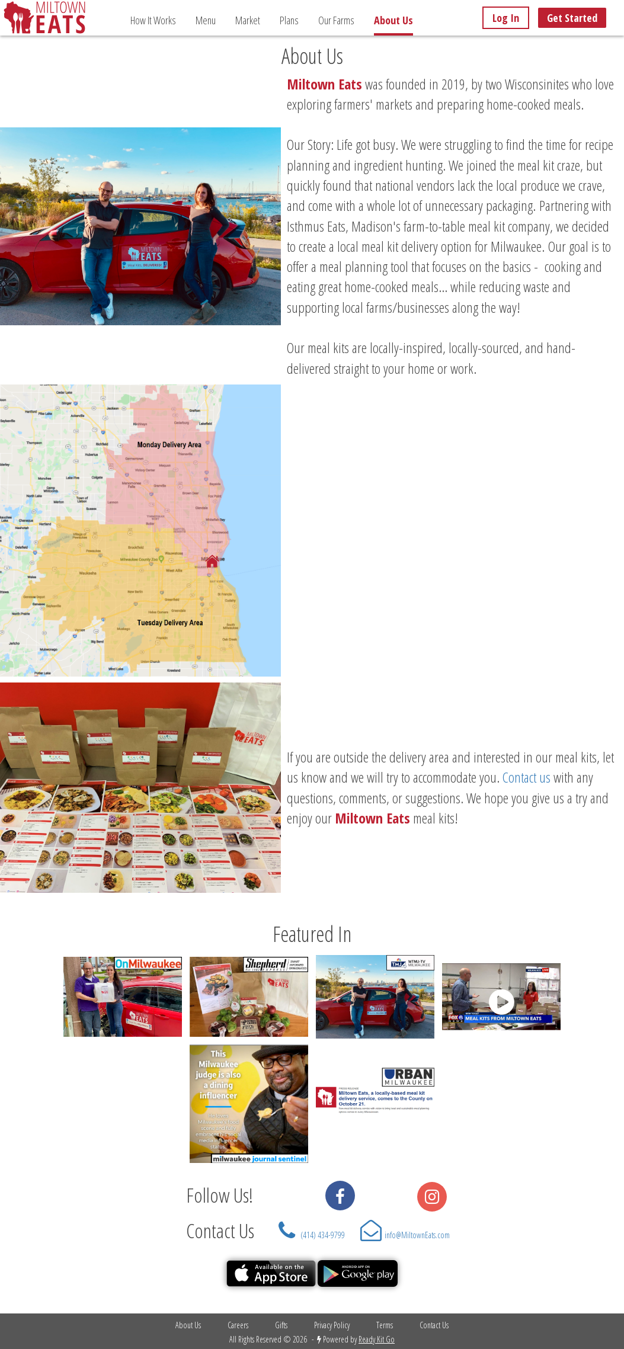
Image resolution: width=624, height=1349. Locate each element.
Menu (206, 20)
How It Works (153, 20)
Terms (384, 1325)
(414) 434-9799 (322, 1235)
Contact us (527, 777)
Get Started (572, 18)
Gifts (281, 1325)
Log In (505, 18)
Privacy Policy (332, 1325)
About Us (188, 1325)
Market (247, 20)
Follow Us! (215, 1195)
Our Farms (336, 20)
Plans (289, 20)
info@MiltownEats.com (417, 1235)
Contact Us (220, 1230)
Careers (238, 1325)
